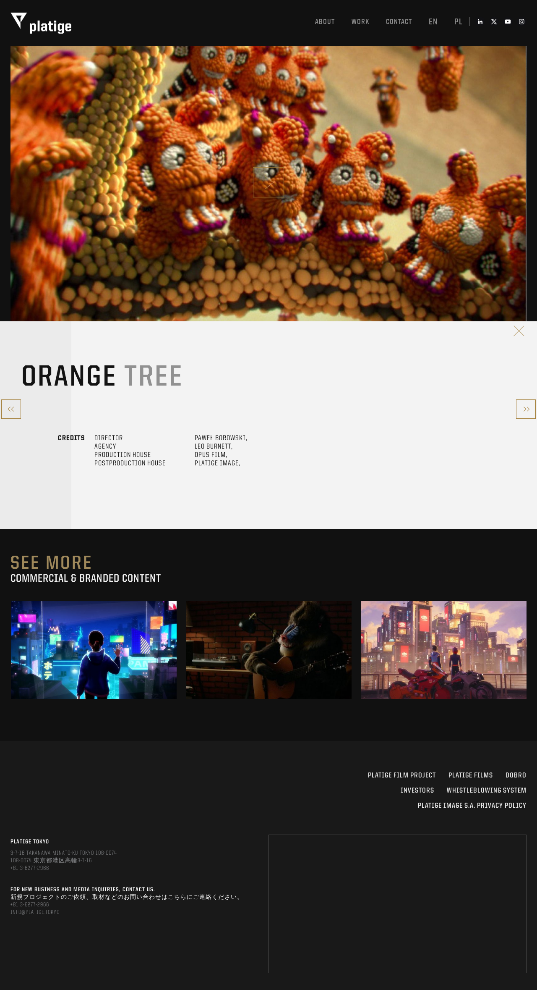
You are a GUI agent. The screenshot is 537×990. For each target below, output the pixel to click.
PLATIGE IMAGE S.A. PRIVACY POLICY (472, 805)
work (360, 22)
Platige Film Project (402, 775)
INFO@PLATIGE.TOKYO (35, 912)
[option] (94, 650)
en (433, 22)
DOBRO (516, 775)
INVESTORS (417, 790)
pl (458, 22)
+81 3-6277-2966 (29, 868)
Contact (399, 22)
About (325, 22)
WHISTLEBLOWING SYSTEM (487, 790)
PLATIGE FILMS (470, 775)
